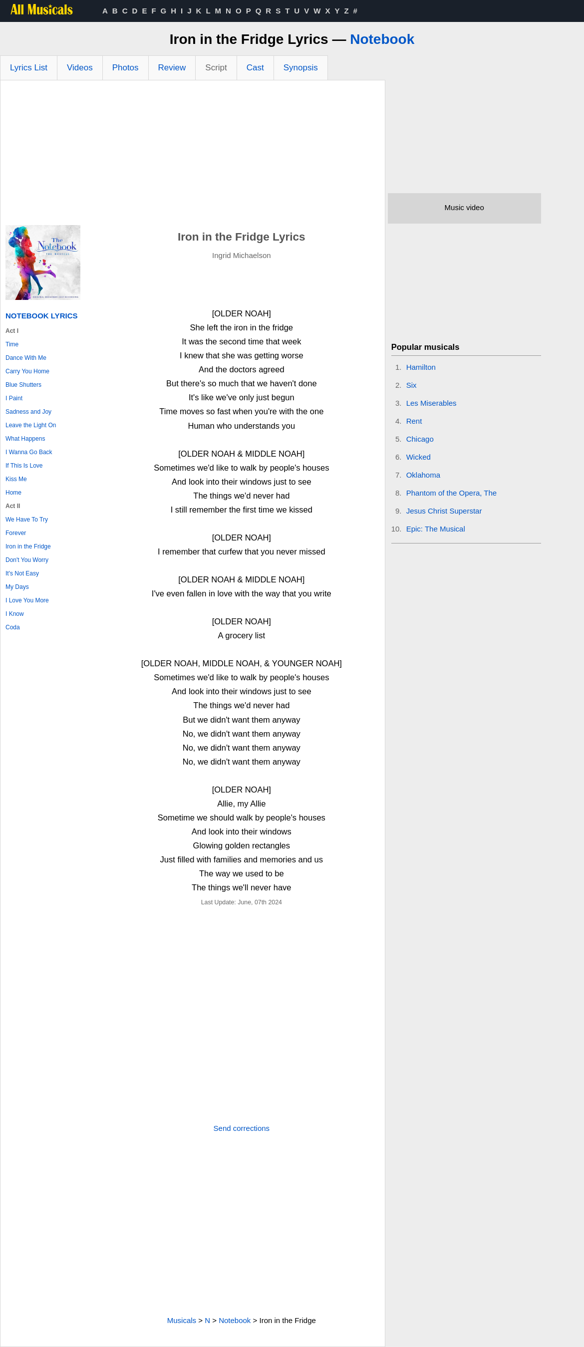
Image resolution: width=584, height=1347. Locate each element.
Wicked (418, 457)
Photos (125, 67)
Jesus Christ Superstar (444, 511)
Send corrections (242, 1128)
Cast (255, 67)
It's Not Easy (22, 573)
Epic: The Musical (435, 529)
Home (13, 492)
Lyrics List (28, 67)
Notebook (382, 39)
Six (411, 385)
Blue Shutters (23, 384)
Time (11, 344)
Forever (15, 533)
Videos (80, 67)
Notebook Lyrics (41, 315)
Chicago (420, 439)
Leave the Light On (30, 425)
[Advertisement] (192, 155)
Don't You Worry (26, 559)
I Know (14, 613)
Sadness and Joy (28, 411)
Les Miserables (431, 403)
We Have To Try (26, 519)
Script (216, 67)
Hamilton (421, 367)
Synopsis (301, 67)
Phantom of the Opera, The (451, 493)
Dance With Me (25, 357)
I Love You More (27, 600)
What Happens (25, 438)
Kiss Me (16, 479)
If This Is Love (23, 465)
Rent (414, 421)
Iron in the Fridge (28, 546)
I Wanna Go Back (28, 452)
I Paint (13, 398)
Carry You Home (27, 371)
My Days (17, 586)
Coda (12, 627)
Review (172, 67)
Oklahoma (423, 475)
